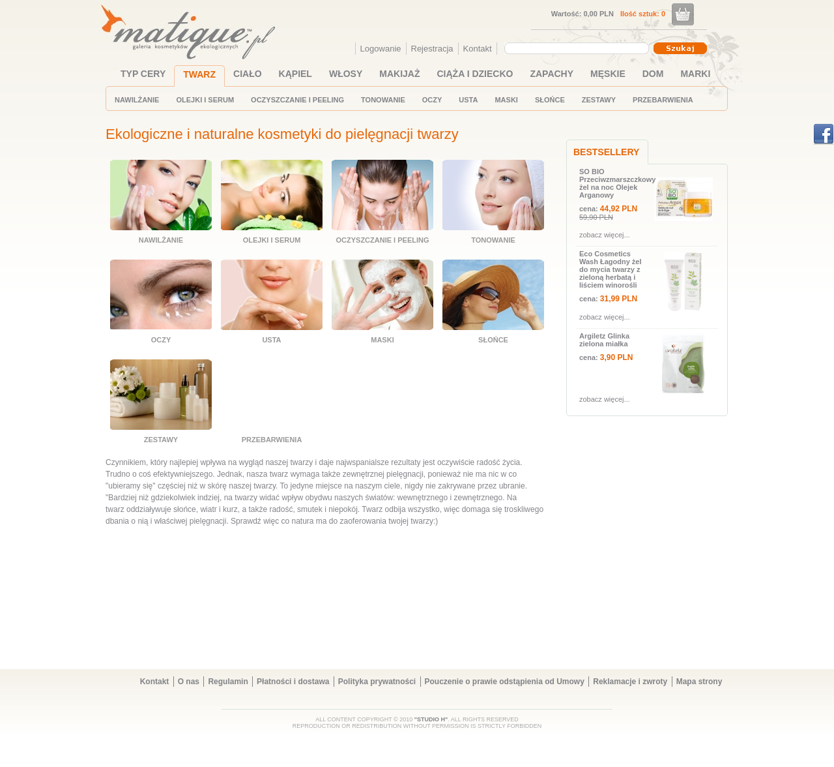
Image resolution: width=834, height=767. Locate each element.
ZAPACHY (551, 73)
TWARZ (199, 74)
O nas (188, 681)
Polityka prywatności (377, 681)
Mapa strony (699, 681)
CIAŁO (247, 73)
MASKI (506, 100)
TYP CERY (143, 73)
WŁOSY (345, 73)
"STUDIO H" (431, 719)
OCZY (432, 100)
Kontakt (477, 48)
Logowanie (380, 48)
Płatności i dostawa (293, 681)
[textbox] (573, 47)
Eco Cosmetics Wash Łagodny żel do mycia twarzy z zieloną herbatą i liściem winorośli (610, 269)
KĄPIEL (295, 73)
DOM (653, 73)
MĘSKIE (608, 73)
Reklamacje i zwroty (630, 681)
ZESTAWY (599, 100)
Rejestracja (432, 48)
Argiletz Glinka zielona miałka (604, 340)
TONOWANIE (383, 100)
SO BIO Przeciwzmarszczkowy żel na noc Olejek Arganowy (615, 183)
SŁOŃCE (550, 100)
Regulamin (228, 681)
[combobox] (578, 48)
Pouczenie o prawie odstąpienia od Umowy (504, 681)
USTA (468, 100)
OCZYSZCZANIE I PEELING (297, 100)
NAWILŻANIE (137, 100)
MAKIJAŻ (399, 73)
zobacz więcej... (604, 235)
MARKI (695, 73)
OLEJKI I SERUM (205, 100)
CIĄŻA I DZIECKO (475, 73)
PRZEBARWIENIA (663, 100)
